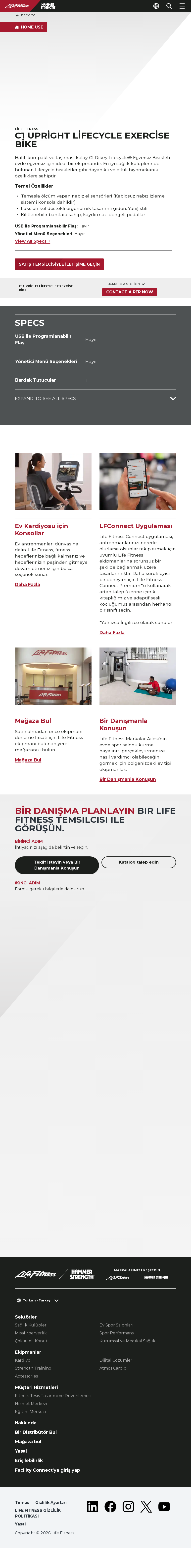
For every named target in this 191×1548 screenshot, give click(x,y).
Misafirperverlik (31, 1333)
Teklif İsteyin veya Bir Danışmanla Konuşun (57, 865)
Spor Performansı (117, 1333)
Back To (25, 16)
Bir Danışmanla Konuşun (127, 779)
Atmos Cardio (112, 1368)
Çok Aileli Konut (31, 1341)
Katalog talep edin (139, 862)
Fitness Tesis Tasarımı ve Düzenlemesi (53, 1395)
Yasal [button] (20, 1524)
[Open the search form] (169, 6)
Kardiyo (22, 1360)
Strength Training (33, 1368)
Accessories (26, 1376)
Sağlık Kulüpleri (31, 1325)
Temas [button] (22, 1502)
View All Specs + (32, 241)
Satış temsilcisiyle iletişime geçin (59, 264)
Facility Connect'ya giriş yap (47, 1470)
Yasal (21, 1451)
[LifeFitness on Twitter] (146, 1514)
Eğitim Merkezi (30, 1411)
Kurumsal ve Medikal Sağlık (127, 1341)
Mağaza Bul (28, 759)
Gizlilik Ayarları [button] (51, 1502)
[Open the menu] (182, 6)
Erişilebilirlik (29, 1460)
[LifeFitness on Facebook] (110, 1514)
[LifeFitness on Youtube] (164, 1514)
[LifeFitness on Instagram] (128, 1514)
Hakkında (26, 1422)
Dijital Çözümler (115, 1360)
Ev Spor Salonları (116, 1325)
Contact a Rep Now (129, 292)
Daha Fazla (27, 584)
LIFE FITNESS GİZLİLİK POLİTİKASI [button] (38, 1513)
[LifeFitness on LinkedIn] (92, 1514)
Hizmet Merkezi (31, 1403)
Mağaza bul (28, 1441)
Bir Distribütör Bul (36, 1432)
